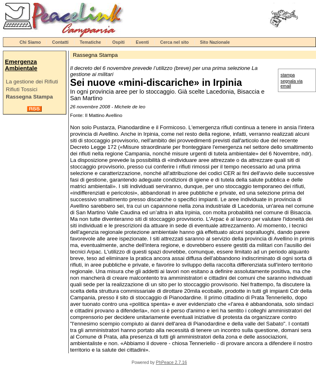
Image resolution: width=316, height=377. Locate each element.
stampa (287, 74)
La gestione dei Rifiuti (32, 82)
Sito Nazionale (215, 42)
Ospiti (118, 42)
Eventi (142, 42)
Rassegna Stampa (29, 97)
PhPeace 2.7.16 (171, 362)
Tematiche (90, 42)
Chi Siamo (30, 42)
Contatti (60, 42)
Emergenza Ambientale (21, 65)
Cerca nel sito (174, 42)
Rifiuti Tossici (21, 89)
